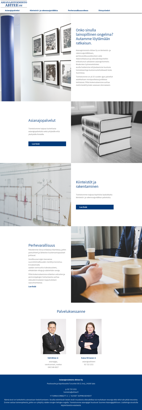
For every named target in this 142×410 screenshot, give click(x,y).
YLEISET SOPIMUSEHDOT (81, 396)
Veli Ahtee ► (53, 358)
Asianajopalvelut (12, 10)
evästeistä (76, 405)
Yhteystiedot (104, 10)
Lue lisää (36, 144)
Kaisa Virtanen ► (88, 358)
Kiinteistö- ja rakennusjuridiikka (44, 10)
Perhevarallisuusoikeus (78, 10)
